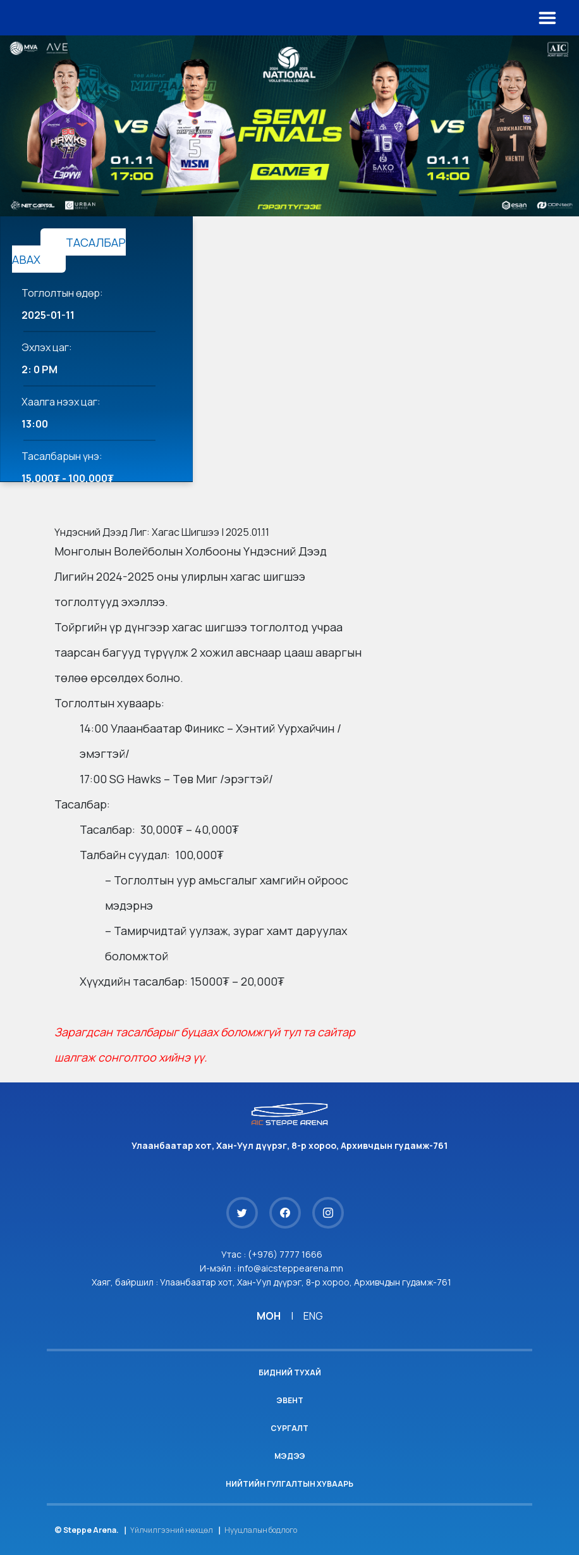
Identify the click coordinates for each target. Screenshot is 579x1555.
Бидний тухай (290, 1372)
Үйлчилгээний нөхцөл (171, 1530)
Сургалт (289, 1428)
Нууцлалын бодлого (260, 1530)
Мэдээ (289, 1456)
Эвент (289, 1400)
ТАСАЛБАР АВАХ (69, 251)
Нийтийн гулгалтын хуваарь (289, 1483)
